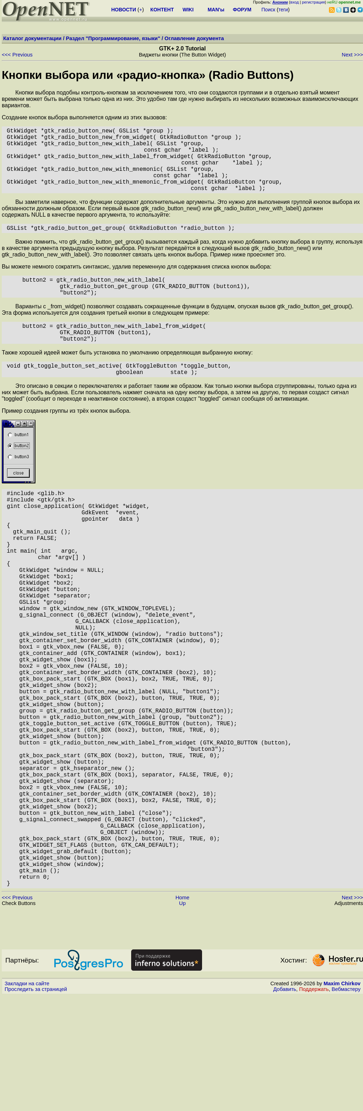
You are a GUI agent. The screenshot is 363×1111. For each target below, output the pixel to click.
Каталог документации (32, 38)
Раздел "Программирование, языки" (113, 38)
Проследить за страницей (36, 1104)
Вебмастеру (346, 1104)
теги (283, 9)
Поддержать (314, 1104)
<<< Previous (17, 55)
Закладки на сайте (27, 1098)
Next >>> (352, 55)
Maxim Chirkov (342, 1098)
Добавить (284, 1104)
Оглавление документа (194, 38)
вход (294, 2)
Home (182, 1012)
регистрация (313, 2)
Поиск (268, 9)
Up (182, 1018)
